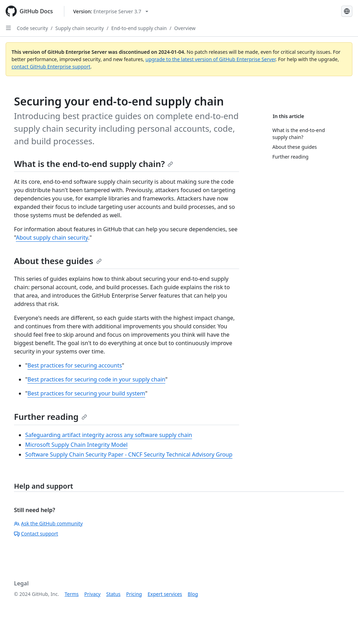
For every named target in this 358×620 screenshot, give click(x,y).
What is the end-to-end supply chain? (93, 163)
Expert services (165, 594)
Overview (184, 28)
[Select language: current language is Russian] (346, 11)
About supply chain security (52, 237)
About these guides (58, 261)
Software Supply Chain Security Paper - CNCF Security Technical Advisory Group (128, 454)
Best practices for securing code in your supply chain (96, 379)
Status (113, 594)
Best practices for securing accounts (75, 365)
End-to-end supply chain (139, 28)
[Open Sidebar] (8, 28)
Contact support (36, 533)
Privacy (92, 594)
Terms (72, 594)
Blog (193, 594)
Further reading (50, 416)
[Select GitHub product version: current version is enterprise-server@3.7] (110, 11)
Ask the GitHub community (48, 523)
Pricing (134, 594)
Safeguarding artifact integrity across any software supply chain (108, 435)
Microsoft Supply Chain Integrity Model (76, 444)
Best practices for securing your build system (86, 393)
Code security (32, 28)
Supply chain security (79, 28)
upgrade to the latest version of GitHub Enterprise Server (210, 59)
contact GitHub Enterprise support (51, 66)
